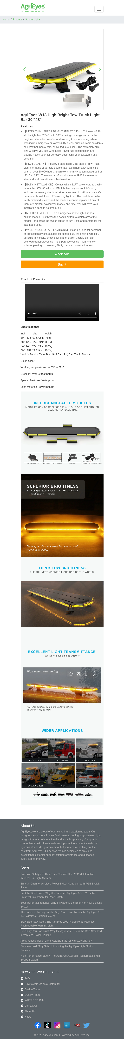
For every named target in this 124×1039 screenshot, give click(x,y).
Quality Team (32, 994)
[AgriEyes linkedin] (67, 1025)
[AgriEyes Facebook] (37, 1025)
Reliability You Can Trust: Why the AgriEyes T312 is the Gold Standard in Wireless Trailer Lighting (61, 933)
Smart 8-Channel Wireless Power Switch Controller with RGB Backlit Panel (60, 885)
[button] (24, 69)
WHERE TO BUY (35, 1000)
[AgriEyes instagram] (57, 1025)
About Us (30, 1011)
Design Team (32, 989)
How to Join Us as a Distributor (42, 984)
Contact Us (31, 1005)
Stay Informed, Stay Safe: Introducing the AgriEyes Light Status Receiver (57, 948)
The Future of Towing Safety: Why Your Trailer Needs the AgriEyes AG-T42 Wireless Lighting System (61, 914)
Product (17, 19)
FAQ (27, 978)
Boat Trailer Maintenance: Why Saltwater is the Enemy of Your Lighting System (61, 904)
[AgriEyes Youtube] (76, 1025)
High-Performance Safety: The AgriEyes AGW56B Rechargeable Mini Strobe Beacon (61, 957)
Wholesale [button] (62, 254)
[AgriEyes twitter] (86, 1025)
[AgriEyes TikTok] (47, 1025)
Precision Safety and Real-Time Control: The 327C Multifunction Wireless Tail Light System (57, 876)
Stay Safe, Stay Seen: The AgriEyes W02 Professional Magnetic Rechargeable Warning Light (58, 923)
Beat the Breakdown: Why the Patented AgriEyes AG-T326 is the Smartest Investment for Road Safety (58, 895)
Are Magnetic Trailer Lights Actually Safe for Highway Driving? (56, 940)
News (28, 1016)
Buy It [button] (62, 264)
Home (6, 19)
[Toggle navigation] (99, 9)
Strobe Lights (32, 19)
